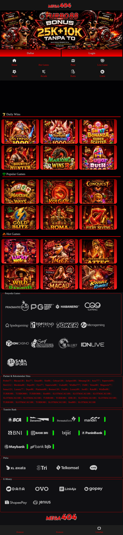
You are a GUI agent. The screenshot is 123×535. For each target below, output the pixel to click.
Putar (73, 62)
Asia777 (95, 381)
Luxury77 (18, 389)
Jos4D (84, 389)
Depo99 (30, 385)
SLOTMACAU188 (61, 394)
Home (14, 62)
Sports (14, 73)
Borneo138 (54, 389)
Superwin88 (50, 385)
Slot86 (47, 381)
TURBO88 (8, 394)
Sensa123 (7, 389)
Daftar (30, 53)
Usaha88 (63, 385)
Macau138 (18, 381)
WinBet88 (103, 389)
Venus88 (94, 385)
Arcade (44, 73)
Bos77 (29, 381)
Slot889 (46, 394)
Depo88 (29, 389)
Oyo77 (40, 385)
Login (91, 53)
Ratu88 (93, 389)
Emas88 (38, 381)
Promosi (20, 529)
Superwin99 (107, 381)
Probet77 (7, 381)
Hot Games (44, 62)
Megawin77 (105, 385)
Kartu (73, 73)
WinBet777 (75, 385)
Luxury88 (74, 389)
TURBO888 (21, 394)
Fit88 (84, 385)
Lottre (102, 73)
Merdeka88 (19, 385)
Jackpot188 (71, 381)
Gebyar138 (58, 381)
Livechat (99, 529)
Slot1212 (7, 385)
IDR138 (72, 398)
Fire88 (64, 389)
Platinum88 (41, 389)
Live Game (102, 62)
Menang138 (83, 381)
